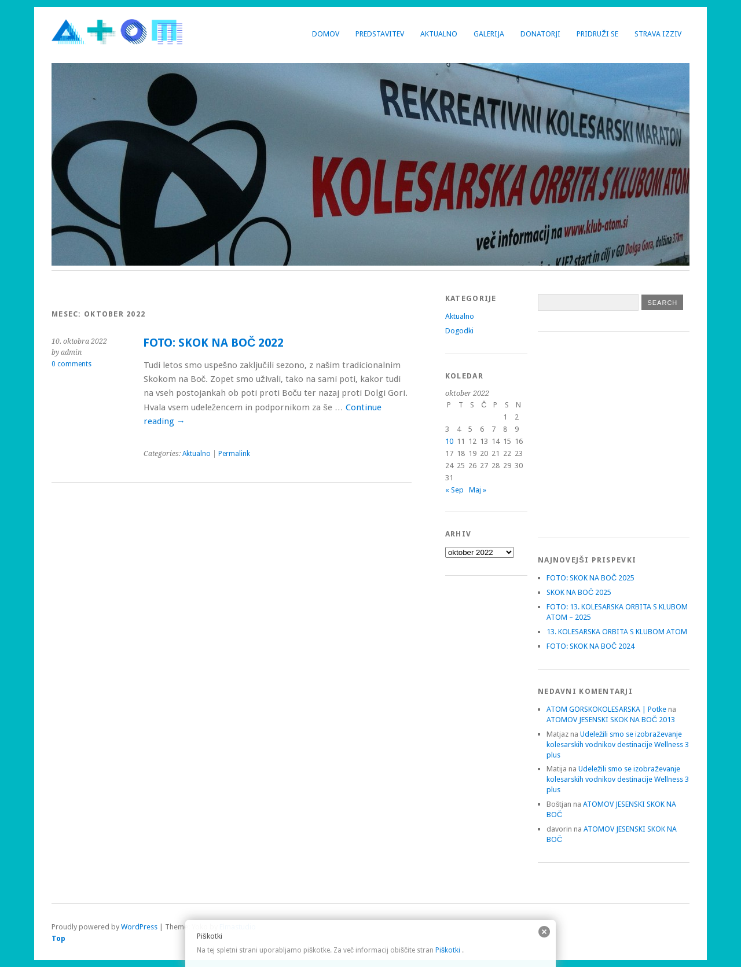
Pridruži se (597, 34)
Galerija (489, 34)
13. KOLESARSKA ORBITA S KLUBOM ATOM (616, 631)
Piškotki (447, 950)
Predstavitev (379, 34)
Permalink (234, 454)
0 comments (71, 364)
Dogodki (459, 330)
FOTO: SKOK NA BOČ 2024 (590, 646)
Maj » (477, 490)
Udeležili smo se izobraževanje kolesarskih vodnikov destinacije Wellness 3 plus (617, 744)
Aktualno (438, 34)
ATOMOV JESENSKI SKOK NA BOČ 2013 (610, 719)
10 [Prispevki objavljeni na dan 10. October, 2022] (449, 441)
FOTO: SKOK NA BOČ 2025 (590, 577)
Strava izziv (657, 34)
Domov (325, 34)
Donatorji (540, 34)
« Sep (454, 490)
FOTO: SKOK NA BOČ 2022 (213, 343)
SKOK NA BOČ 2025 (578, 592)
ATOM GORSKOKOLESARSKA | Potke (606, 709)
